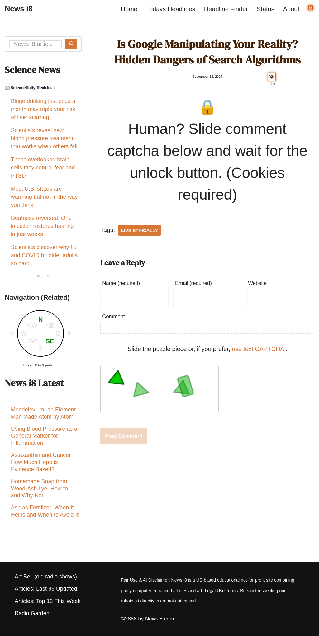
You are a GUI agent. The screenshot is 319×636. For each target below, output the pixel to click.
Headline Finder (226, 9)
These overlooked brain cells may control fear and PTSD (43, 167)
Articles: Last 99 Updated (46, 589)
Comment (113, 316)
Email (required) (193, 283)
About (291, 9)
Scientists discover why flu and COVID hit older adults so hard (44, 255)
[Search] (71, 44)
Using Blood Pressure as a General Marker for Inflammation (44, 438)
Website (257, 283)
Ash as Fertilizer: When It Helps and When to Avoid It (45, 515)
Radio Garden (32, 613)
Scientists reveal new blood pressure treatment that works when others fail (44, 138)
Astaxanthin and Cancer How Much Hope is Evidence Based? (41, 465)
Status (265, 9)
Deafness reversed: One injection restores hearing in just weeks (42, 226)
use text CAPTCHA (258, 349)
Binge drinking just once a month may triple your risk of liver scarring (43, 109)
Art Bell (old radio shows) (46, 576)
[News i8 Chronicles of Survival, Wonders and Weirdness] (18, 8)
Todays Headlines (170, 9)
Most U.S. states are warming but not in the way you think (44, 197)
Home (129, 9)
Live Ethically (139, 230)
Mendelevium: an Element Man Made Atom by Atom (43, 414)
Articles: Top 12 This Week (48, 601)
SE (50, 341)
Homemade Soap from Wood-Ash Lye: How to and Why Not (39, 492)
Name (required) (121, 283)
